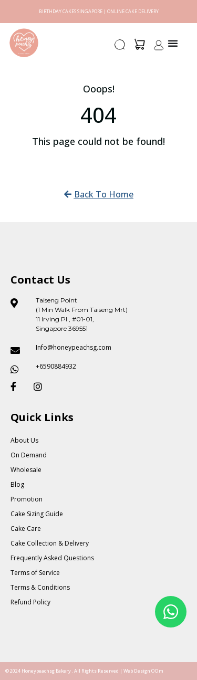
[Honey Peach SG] (23, 42)
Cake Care (26, 528)
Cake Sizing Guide (37, 513)
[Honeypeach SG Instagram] (41, 386)
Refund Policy (30, 602)
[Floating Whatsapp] (170, 611)
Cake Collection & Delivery (50, 543)
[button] (120, 48)
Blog (17, 484)
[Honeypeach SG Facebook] (18, 386)
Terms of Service (35, 572)
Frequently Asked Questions (52, 557)
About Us (24, 440)
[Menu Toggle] (173, 43)
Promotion (27, 499)
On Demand (29, 455)
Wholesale (26, 469)
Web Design (136, 670)
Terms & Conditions (40, 587)
